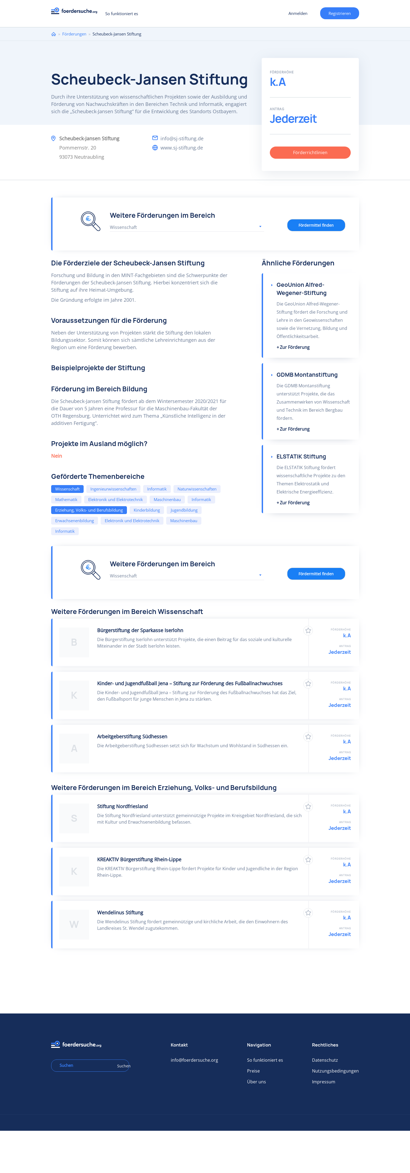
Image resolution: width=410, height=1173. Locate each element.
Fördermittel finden (316, 225)
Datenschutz (325, 1060)
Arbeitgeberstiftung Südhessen (132, 736)
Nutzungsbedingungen (335, 1071)
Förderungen (74, 34)
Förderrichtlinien (310, 152)
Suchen (121, 1065)
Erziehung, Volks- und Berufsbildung (89, 510)
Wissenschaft (67, 489)
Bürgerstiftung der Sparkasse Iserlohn (140, 630)
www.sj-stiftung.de (181, 147)
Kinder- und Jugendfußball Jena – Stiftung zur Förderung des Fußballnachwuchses (190, 683)
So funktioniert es (121, 13)
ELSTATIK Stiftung (301, 456)
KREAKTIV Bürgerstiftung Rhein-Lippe (139, 859)
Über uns (256, 1082)
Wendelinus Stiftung (120, 912)
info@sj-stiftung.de (182, 138)
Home (53, 34)
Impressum (323, 1082)
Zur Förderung (295, 347)
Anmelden (297, 13)
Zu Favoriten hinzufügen (308, 630)
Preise (253, 1071)
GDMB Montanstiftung (307, 374)
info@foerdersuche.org (194, 1060)
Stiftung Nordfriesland (122, 806)
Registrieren (340, 13)
